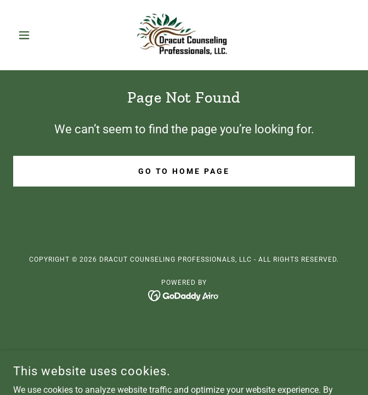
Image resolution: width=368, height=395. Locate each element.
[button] (38, 35)
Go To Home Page (184, 171)
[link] (184, 35)
